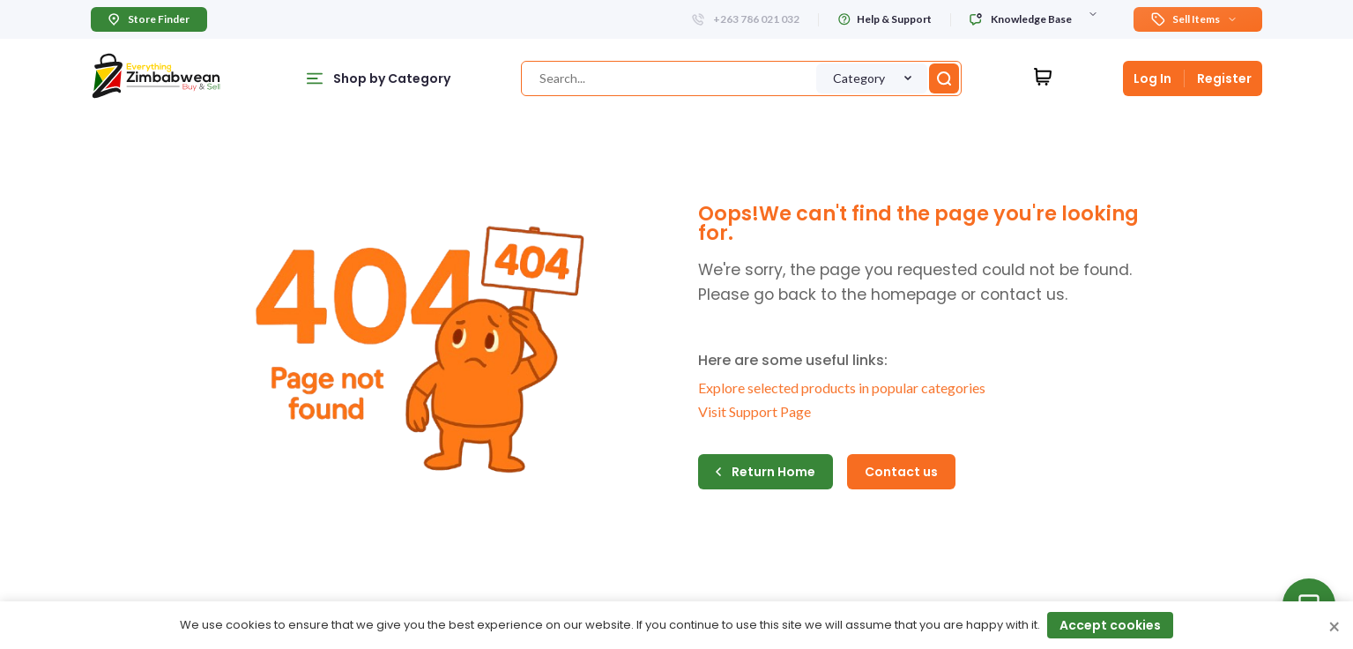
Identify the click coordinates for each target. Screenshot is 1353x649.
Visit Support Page (754, 411)
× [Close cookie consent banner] (1334, 627)
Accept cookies (1110, 625)
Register (1224, 78)
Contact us (901, 472)
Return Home (765, 472)
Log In (1152, 78)
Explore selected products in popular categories (841, 387)
